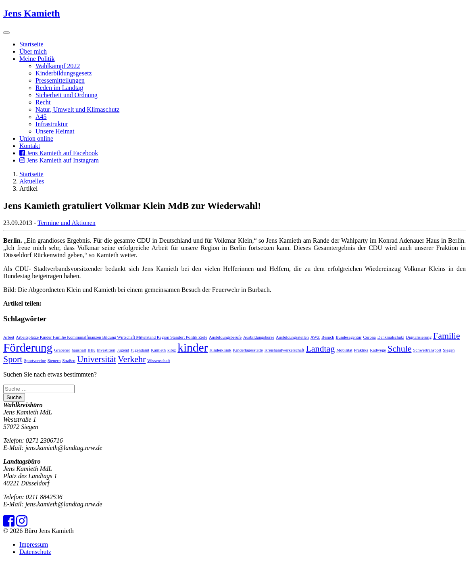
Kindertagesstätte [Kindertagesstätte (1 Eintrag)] (248, 350)
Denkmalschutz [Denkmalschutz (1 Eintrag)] (390, 337)
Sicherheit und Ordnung (66, 95)
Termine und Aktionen (67, 222)
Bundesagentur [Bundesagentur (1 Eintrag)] (348, 337)
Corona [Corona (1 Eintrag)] (369, 337)
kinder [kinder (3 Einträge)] (192, 347)
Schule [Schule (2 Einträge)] (400, 349)
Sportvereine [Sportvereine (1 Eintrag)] (35, 360)
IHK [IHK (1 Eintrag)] (91, 350)
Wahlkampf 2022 (57, 65)
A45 (41, 116)
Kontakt (29, 145)
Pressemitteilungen (60, 80)
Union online (36, 138)
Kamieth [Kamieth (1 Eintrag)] (158, 350)
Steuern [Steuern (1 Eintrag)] (54, 360)
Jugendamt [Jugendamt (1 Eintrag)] (140, 350)
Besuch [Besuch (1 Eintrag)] (327, 337)
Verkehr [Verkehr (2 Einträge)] (132, 359)
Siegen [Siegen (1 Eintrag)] (448, 350)
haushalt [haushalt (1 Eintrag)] (79, 350)
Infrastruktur (51, 124)
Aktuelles (31, 181)
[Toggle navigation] (6, 32)
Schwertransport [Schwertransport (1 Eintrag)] (427, 350)
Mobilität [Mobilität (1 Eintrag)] (344, 350)
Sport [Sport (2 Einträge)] (12, 359)
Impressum (33, 544)
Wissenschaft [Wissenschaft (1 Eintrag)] (158, 360)
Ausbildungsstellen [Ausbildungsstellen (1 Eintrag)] (292, 337)
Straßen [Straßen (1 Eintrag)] (68, 360)
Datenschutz (35, 551)
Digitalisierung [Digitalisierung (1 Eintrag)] (418, 337)
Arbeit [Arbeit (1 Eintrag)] (8, 337)
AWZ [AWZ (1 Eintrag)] (315, 337)
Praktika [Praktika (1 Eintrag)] (361, 350)
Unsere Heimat (54, 131)
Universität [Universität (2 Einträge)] (96, 359)
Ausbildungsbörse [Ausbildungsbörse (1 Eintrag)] (258, 337)
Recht (42, 102)
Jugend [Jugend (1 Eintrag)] (123, 350)
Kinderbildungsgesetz (63, 73)
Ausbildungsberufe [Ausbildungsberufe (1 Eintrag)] (225, 337)
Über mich (33, 51)
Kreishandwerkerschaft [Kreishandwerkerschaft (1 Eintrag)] (284, 350)
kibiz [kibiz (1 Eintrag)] (171, 350)
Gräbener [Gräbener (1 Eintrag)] (62, 350)
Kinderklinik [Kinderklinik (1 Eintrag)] (220, 350)
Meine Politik (37, 58)
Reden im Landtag (59, 87)
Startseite (31, 44)
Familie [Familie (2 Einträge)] (446, 336)
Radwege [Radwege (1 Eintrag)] (378, 350)
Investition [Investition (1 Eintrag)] (106, 350)
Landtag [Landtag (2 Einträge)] (320, 349)
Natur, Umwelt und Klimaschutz (77, 109)
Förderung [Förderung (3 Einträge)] (27, 347)
